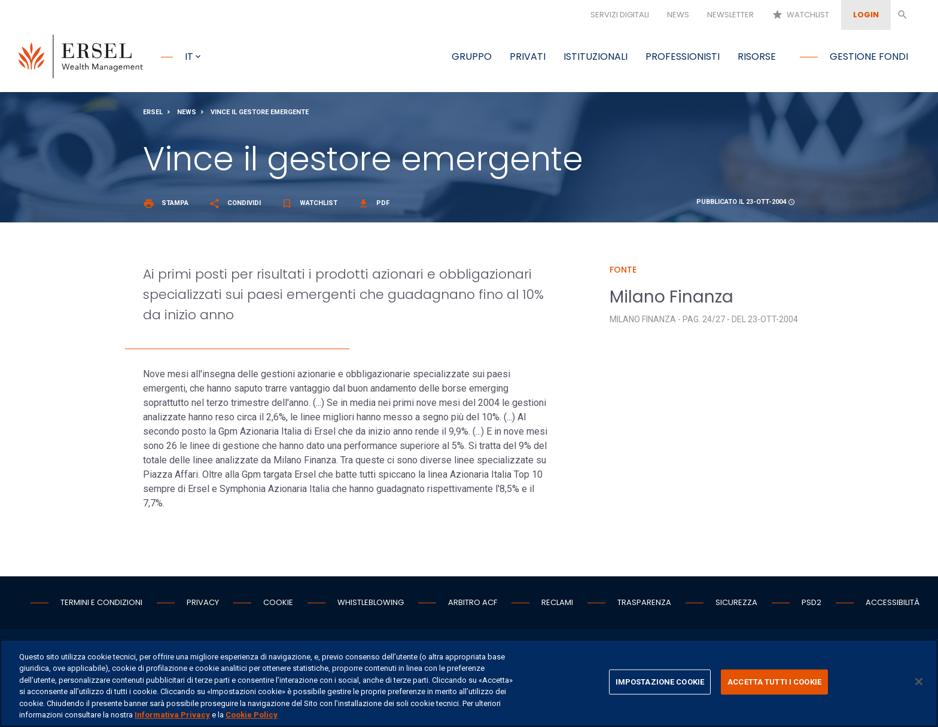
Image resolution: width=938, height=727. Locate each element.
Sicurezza (736, 606)
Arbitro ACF (472, 606)
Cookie (278, 606)
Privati (528, 56)
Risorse (757, 56)
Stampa (165, 206)
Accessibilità (892, 606)
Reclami (557, 606)
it (189, 56)
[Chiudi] (919, 681)
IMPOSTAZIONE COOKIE (660, 681)
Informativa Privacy (172, 714)
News (678, 14)
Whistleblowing (370, 606)
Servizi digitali (619, 14)
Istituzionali (596, 56)
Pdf (373, 206)
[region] (469, 683)
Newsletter (730, 14)
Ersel (153, 116)
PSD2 (811, 606)
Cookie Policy (252, 714)
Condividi (235, 206)
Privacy (203, 606)
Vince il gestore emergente (260, 116)
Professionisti (682, 56)
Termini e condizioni (101, 606)
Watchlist (800, 15)
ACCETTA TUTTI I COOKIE (774, 681)
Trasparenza (644, 606)
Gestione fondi (869, 56)
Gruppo (472, 56)
